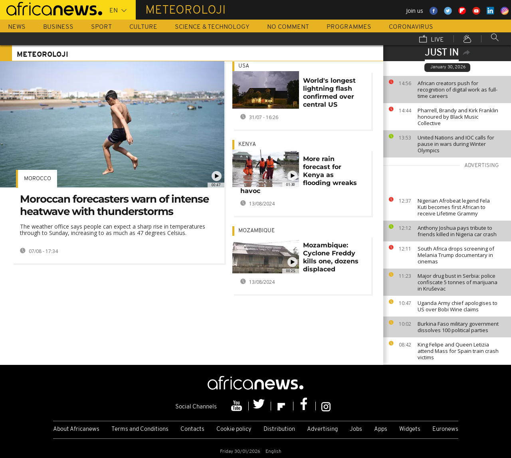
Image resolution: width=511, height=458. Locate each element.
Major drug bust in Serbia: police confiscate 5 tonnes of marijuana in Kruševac (457, 282)
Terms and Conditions (139, 429)
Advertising (322, 429)
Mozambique (256, 231)
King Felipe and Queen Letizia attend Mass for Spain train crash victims (458, 350)
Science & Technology (212, 27)
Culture (143, 27)
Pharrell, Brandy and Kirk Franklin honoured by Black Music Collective (458, 116)
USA (243, 66)
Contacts (192, 429)
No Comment (288, 27)
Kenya (247, 144)
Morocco (37, 179)
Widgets (409, 429)
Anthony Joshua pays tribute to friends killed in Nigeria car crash (457, 231)
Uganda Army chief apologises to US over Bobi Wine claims (457, 306)
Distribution (279, 429)
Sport (101, 27)
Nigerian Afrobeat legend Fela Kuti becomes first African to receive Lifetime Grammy (454, 207)
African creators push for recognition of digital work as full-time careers (457, 89)
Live (431, 39)
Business (58, 27)
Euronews (445, 429)
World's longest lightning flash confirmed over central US (329, 92)
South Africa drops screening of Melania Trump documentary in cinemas (456, 255)
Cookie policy (234, 429)
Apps (380, 429)
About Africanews (76, 429)
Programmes (349, 27)
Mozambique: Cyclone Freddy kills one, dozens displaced (330, 257)
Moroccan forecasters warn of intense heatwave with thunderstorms (114, 205)
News (17, 27)
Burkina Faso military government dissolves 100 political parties (458, 327)
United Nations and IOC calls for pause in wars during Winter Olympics (456, 143)
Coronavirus (411, 27)
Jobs (356, 429)
